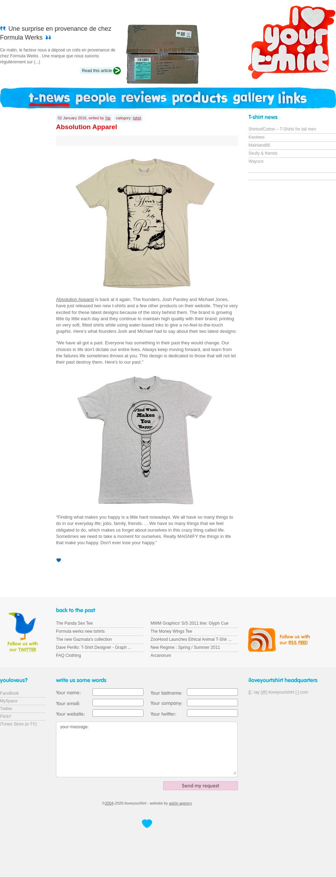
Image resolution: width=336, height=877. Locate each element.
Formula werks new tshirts (80, 631)
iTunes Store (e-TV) (18, 724)
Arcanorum (160, 655)
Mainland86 (259, 145)
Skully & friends (263, 153)
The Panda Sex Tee (74, 623)
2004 (109, 803)
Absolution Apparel (75, 299)
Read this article (97, 70)
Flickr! (5, 716)
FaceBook (9, 693)
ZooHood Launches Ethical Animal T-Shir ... (191, 639)
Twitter (6, 708)
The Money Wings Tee (171, 631)
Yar (108, 118)
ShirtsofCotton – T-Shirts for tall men (282, 129)
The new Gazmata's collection (84, 639)
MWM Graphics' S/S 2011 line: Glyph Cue (189, 623)
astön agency (180, 803)
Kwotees (256, 137)
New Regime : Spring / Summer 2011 (185, 647)
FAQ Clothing (68, 655)
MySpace (9, 701)
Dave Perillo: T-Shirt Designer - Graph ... (93, 647)
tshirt (137, 118)
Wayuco (256, 161)
